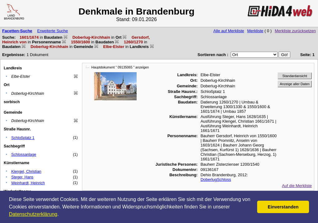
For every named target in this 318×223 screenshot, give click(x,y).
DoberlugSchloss (216, 179)
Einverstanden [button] (283, 206)
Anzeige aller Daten (295, 84)
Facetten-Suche (17, 30)
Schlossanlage (23, 154)
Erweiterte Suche (52, 30)
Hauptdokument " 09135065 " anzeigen (120, 67)
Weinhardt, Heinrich (28, 183)
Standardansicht (294, 76)
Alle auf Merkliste (228, 30)
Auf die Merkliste (297, 185)
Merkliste (255, 30)
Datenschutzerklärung (33, 214)
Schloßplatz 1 (22, 138)
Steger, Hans (22, 177)
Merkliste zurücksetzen (295, 30)
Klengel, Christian (26, 171)
